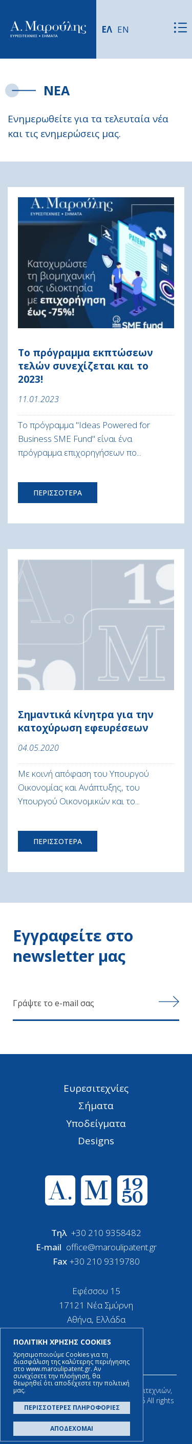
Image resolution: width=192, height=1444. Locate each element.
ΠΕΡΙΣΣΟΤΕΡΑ (57, 492)
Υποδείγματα (96, 1123)
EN (123, 29)
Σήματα (96, 1105)
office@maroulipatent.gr (111, 1247)
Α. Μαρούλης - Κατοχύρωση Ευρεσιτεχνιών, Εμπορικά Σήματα (48, 29)
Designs (96, 1140)
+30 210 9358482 (106, 1233)
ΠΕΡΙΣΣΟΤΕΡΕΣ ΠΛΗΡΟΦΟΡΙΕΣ (72, 1407)
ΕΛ (106, 29)
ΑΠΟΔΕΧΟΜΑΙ (71, 1428)
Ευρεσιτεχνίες (96, 1088)
